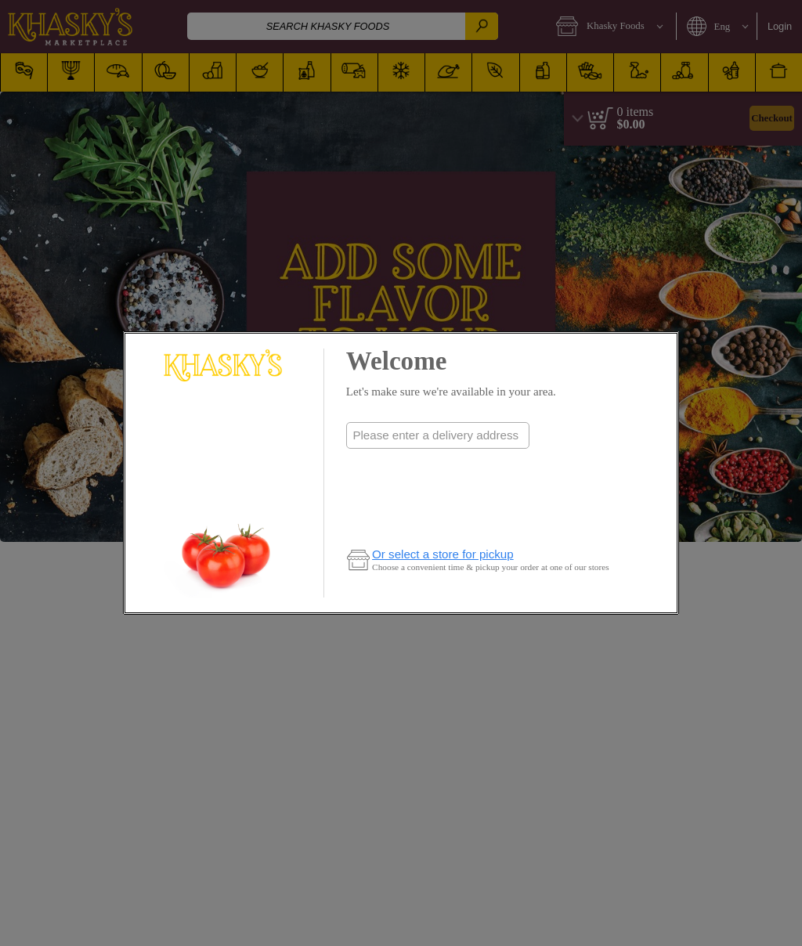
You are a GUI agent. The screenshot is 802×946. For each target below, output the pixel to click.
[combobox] (437, 435)
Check (437, 466)
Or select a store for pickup (443, 554)
